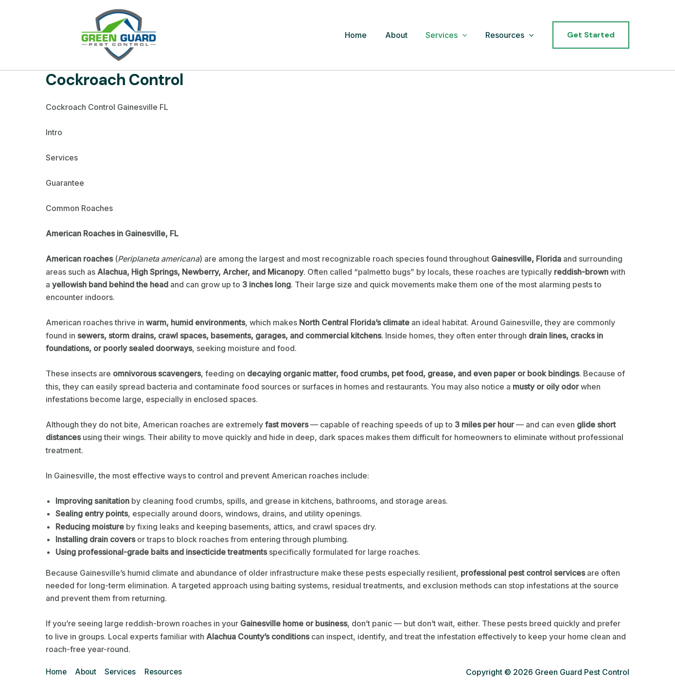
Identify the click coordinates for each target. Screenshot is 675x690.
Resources (510, 35)
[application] (466, 35)
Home (365, 35)
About (402, 35)
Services (450, 35)
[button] (590, 35)
